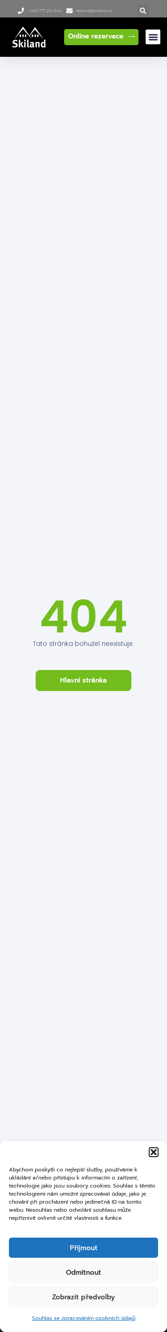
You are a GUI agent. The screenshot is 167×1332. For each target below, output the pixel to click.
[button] (153, 1152)
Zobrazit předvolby (83, 1297)
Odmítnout (83, 1272)
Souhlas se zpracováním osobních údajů (83, 1318)
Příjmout (84, 1248)
